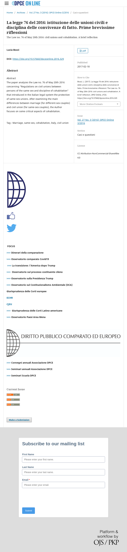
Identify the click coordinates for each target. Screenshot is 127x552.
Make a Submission (19, 419)
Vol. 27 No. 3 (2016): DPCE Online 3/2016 (49, 12)
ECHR (10, 297)
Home (10, 12)
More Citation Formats (91, 104)
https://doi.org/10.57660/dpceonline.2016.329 (38, 58)
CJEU (9, 304)
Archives (21, 12)
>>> (9, 252)
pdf (84, 50)
